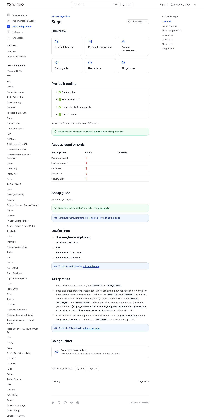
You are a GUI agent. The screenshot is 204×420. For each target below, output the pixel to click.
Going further (168, 48)
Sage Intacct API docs (68, 257)
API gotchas (167, 44)
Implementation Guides (21, 21)
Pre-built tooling (169, 26)
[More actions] (146, 21)
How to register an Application (73, 237)
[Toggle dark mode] (195, 4)
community (103, 208)
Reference (15, 32)
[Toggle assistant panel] (127, 4)
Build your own (101, 131)
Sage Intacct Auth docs (69, 252)
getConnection (128, 315)
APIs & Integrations (19, 26)
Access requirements (172, 30)
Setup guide (168, 35)
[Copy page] (135, 21)
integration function (67, 319)
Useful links (167, 39)
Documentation (17, 15)
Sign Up (163, 4)
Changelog (15, 38)
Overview (166, 21)
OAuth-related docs (67, 242)
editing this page (111, 218)
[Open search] (95, 4)
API (58, 247)
